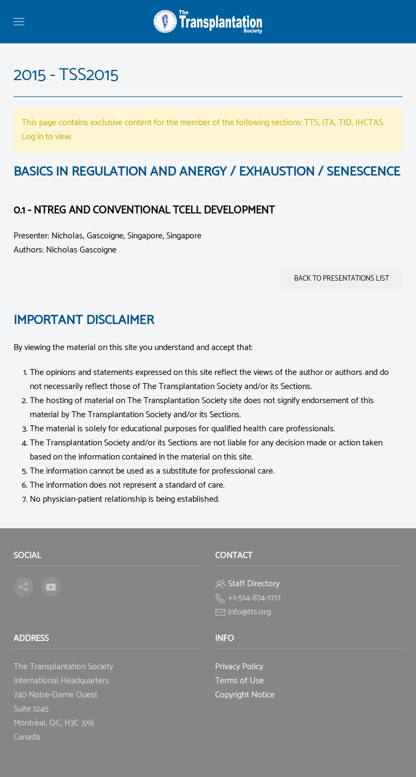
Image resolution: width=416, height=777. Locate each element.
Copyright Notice (245, 695)
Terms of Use (239, 681)
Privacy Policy (239, 666)
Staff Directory (254, 584)
